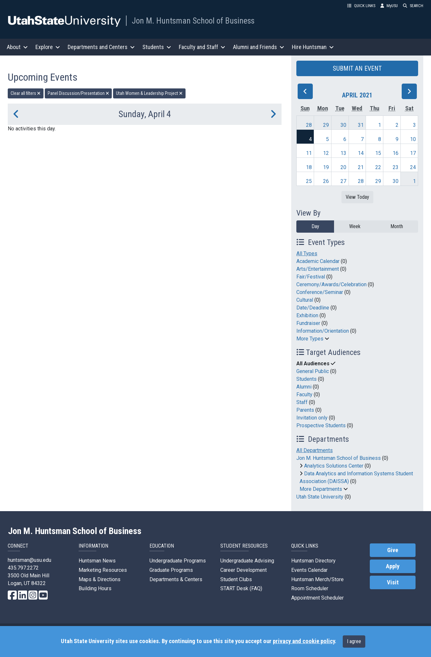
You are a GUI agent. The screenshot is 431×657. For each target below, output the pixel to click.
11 (309, 153)
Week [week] (354, 226)
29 (326, 125)
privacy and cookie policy (304, 641)
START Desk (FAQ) (241, 588)
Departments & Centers (175, 579)
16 (395, 153)
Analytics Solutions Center (333, 466)
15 (378, 153)
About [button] (17, 47)
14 (361, 153)
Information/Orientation (322, 331)
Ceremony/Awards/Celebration (331, 284)
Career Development (243, 570)
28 (309, 125)
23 (395, 167)
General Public (312, 371)
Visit (393, 582)
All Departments (314, 450)
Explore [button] (47, 47)
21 (361, 167)
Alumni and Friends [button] (258, 47)
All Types (306, 253)
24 (413, 167)
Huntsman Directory (313, 561)
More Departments (321, 489)
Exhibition (307, 315)
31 (361, 125)
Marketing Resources (103, 570)
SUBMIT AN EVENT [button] (357, 68)
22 (378, 167)
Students (306, 379)
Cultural (304, 300)
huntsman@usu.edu (29, 560)
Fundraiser (308, 323)
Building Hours (95, 588)
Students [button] (156, 47)
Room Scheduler (309, 588)
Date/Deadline (312, 308)
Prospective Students (321, 425)
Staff (302, 402)
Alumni (303, 387)
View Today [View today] (357, 197)
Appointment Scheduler (317, 598)
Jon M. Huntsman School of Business (193, 20)
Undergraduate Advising (247, 561)
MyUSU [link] (389, 5)
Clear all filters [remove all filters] (26, 93)
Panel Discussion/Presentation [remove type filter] (78, 93)
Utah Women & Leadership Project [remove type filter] (149, 93)
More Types (309, 339)
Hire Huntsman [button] (313, 47)
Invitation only (312, 418)
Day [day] (315, 226)
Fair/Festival (310, 277)
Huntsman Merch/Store (317, 579)
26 (326, 181)
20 (343, 167)
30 (343, 125)
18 (309, 167)
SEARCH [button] (413, 5)
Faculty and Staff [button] (202, 47)
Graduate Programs (171, 570)
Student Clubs (236, 579)
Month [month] (396, 226)
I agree (354, 641)
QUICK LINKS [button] (361, 5)
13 (343, 153)
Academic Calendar (318, 261)
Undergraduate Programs (177, 561)
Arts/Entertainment (317, 269)
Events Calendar (309, 570)
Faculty (304, 394)
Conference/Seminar (319, 292)
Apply (392, 566)
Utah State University (319, 497)
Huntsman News (97, 561)
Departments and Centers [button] (101, 47)
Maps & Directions (99, 579)
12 (326, 153)
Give (392, 550)
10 (413, 139)
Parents (305, 410)
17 (413, 153)
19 (326, 167)
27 (343, 181)
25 (309, 181)
